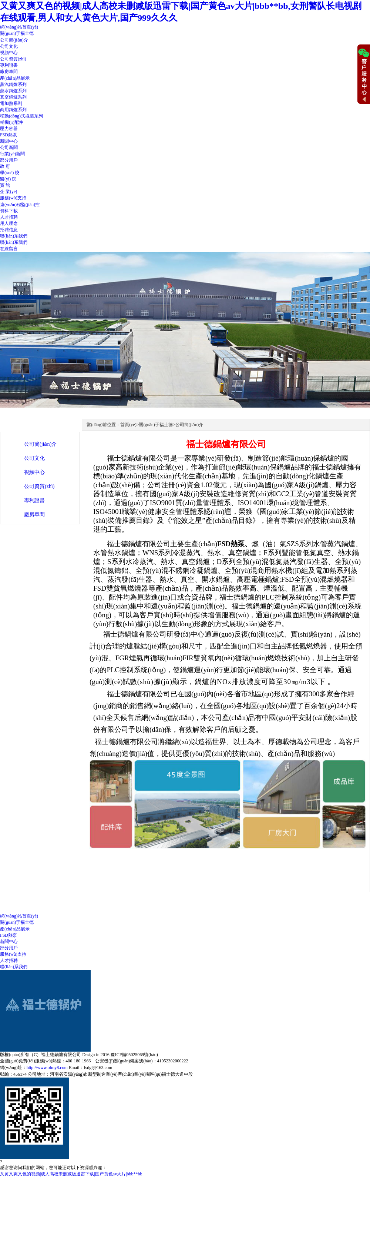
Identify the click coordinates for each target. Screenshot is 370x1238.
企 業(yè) (8, 191)
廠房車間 (9, 71)
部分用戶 (9, 160)
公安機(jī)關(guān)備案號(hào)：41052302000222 (141, 1060)
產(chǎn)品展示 (15, 78)
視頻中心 (9, 52)
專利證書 (9, 65)
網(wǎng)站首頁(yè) (19, 27)
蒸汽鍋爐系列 (13, 84)
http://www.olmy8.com (47, 1067)
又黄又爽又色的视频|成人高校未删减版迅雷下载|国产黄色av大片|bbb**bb (71, 1173)
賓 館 (5, 185)
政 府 (5, 166)
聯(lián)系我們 (13, 236)
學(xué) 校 (9, 172)
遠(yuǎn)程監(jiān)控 (20, 204)
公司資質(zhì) (13, 59)
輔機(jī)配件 (11, 122)
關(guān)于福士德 (17, 33)
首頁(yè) (128, 424)
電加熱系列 (11, 103)
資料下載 (9, 210)
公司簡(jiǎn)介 (14, 40)
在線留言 (9, 248)
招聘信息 (9, 229)
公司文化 (9, 46)
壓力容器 (9, 128)
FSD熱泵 (8, 134)
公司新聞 (9, 147)
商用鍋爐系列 (13, 109)
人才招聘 (9, 217)
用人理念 (9, 223)
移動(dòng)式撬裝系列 (21, 116)
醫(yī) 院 (8, 179)
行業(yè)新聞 (12, 153)
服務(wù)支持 (13, 197)
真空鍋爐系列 (13, 97)
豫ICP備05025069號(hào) (134, 1054)
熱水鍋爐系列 (13, 90)
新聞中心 (9, 141)
